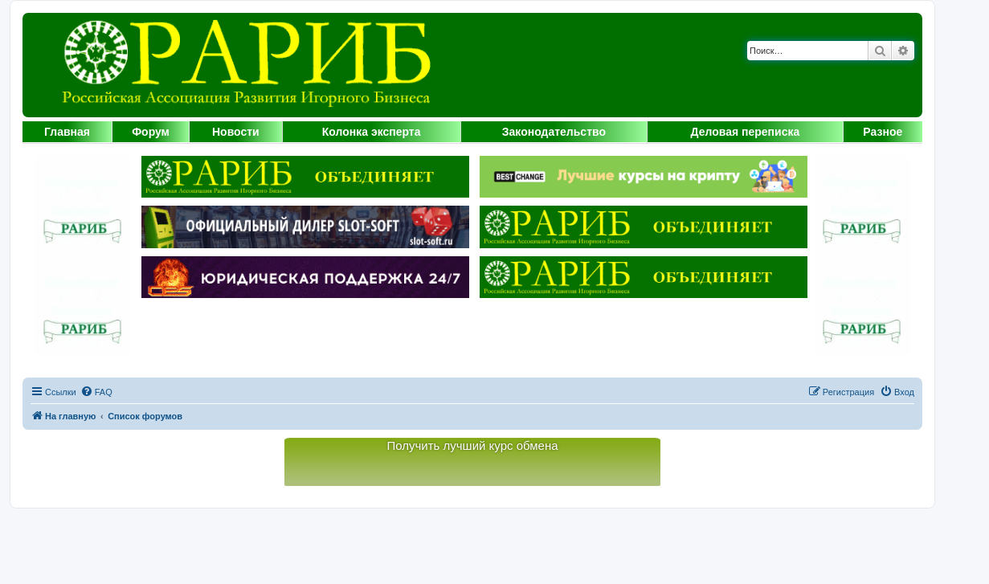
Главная (67, 131)
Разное (882, 131)
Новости (236, 131)
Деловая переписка (745, 131)
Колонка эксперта (371, 131)
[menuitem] (96, 392)
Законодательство (554, 131)
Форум (151, 131)
